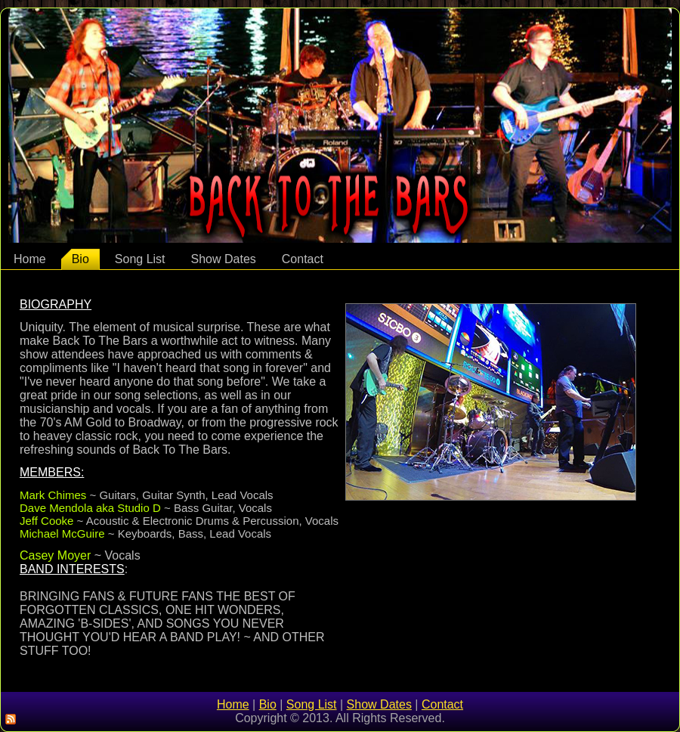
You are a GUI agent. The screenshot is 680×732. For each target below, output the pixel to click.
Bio (80, 259)
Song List (140, 259)
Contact (302, 259)
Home (30, 259)
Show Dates (223, 259)
